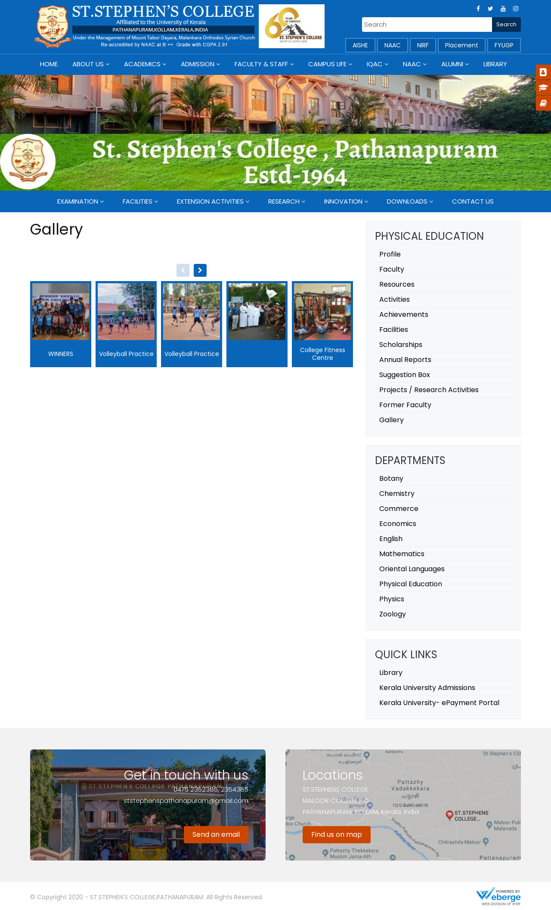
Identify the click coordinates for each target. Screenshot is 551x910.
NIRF (423, 45)
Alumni (452, 63)
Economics (397, 524)
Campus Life (327, 63)
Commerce (398, 509)
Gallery (391, 420)
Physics (391, 599)
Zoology (392, 614)
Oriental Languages (412, 569)
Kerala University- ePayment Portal (439, 703)
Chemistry (397, 493)
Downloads (407, 201)
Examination (77, 201)
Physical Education (410, 584)
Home (49, 63)
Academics (142, 63)
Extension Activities (210, 201)
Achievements (403, 314)
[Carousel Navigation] (191, 270)
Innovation (343, 201)
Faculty (391, 269)
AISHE (360, 45)
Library (495, 63)
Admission (197, 63)
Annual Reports (405, 360)
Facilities (137, 201)
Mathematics (401, 554)
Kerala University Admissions (427, 688)
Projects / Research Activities (429, 390)
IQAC (375, 63)
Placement (461, 45)
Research (284, 201)
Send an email (216, 834)
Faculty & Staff (261, 63)
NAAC (392, 45)
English (390, 539)
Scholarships (400, 345)
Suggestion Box (404, 375)
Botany (391, 478)
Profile (390, 254)
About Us (88, 63)
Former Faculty (405, 405)
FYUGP (504, 45)
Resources (397, 284)
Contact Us (473, 201)
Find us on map (336, 834)
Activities (394, 299)
